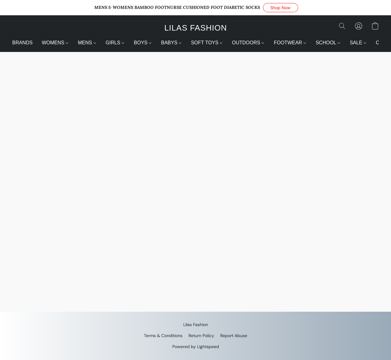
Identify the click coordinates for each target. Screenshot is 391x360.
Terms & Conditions (163, 335)
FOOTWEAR (290, 42)
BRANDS (22, 42)
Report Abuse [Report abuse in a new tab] (233, 335)
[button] (280, 7)
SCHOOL (328, 42)
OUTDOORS (248, 42)
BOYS (143, 42)
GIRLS (115, 42)
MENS (87, 42)
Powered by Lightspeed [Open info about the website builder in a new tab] (195, 346)
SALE (358, 42)
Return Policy (201, 335)
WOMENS (55, 42)
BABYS (171, 42)
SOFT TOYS (206, 42)
